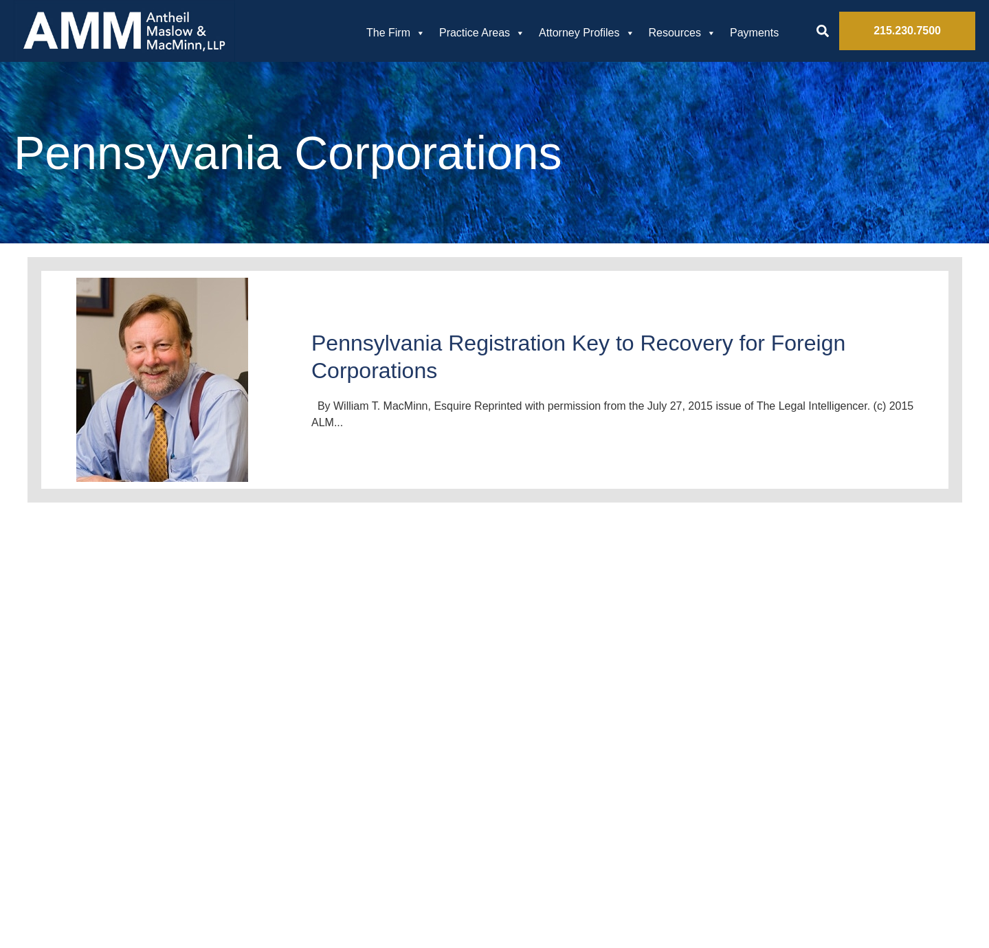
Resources (682, 33)
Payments (754, 32)
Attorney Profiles (586, 33)
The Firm (395, 33)
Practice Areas (482, 33)
